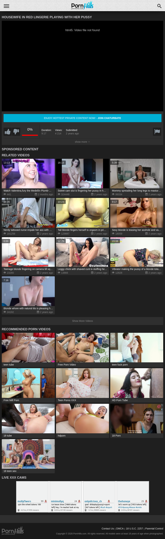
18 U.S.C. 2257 (134, 528)
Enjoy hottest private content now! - (82, 118)
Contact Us (108, 528)
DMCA (120, 528)
